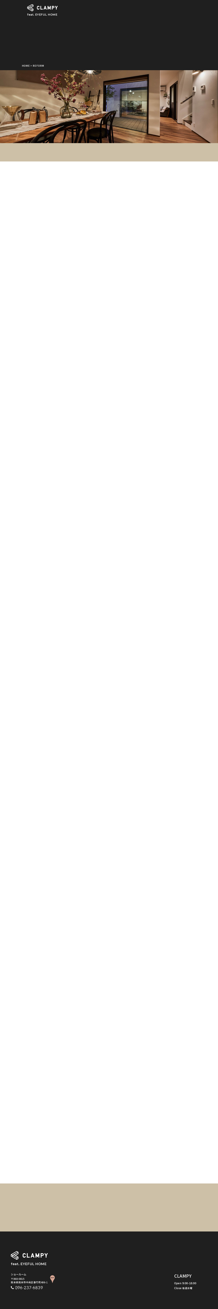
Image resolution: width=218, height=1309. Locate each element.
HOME (26, 65)
